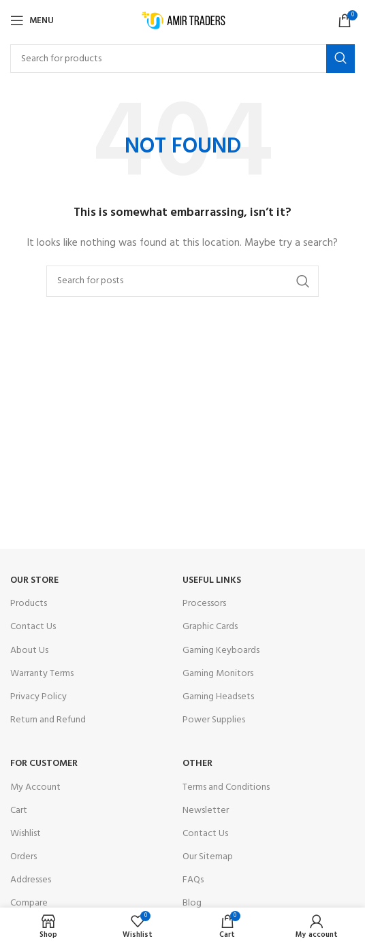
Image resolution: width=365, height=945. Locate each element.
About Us (29, 650)
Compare (29, 903)
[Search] (182, 58)
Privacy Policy (38, 697)
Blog (192, 903)
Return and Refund (48, 720)
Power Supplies (213, 720)
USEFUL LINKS (211, 580)
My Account (35, 787)
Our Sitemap (207, 857)
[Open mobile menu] (32, 20)
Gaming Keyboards (220, 650)
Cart (18, 810)
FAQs (193, 880)
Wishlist (25, 834)
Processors (204, 603)
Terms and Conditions (226, 787)
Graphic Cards (210, 627)
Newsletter (205, 810)
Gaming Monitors (217, 674)
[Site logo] (182, 21)
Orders (23, 857)
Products (28, 603)
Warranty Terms (42, 674)
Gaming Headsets (218, 697)
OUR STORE (34, 580)
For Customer (44, 763)
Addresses (30, 880)
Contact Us (33, 627)
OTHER (197, 763)
